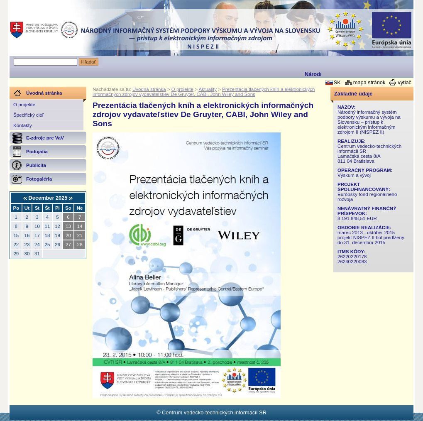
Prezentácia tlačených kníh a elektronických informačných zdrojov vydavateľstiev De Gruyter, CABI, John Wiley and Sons (204, 92)
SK (337, 82)
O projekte (24, 104)
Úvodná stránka (149, 89)
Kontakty (22, 125)
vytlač (404, 82)
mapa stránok (369, 82)
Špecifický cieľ (28, 115)
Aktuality (207, 89)
